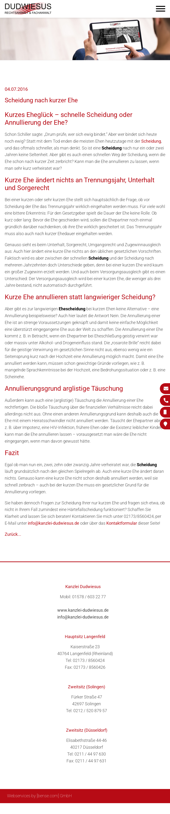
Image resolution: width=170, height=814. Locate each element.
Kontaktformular (121, 523)
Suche (89, 808)
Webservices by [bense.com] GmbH (39, 795)
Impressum (108, 808)
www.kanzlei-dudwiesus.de (83, 610)
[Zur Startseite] (28, 13)
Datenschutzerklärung (142, 808)
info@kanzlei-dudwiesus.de (53, 523)
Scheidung (151, 141)
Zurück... (13, 534)
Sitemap (73, 808)
